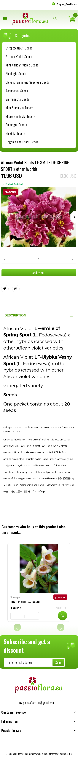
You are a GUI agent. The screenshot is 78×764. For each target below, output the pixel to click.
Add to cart (39, 273)
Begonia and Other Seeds (22, 141)
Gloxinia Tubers (15, 133)
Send (58, 662)
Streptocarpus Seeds (19, 48)
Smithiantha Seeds (18, 99)
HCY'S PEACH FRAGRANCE (25, 602)
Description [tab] (15, 315)
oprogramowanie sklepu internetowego (44, 754)
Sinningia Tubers (16, 124)
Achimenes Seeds (17, 90)
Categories (41, 35)
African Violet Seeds (19, 56)
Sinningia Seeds (16, 73)
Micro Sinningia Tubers (20, 116)
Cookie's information (15, 754)
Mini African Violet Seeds (22, 65)
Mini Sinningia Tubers (20, 107)
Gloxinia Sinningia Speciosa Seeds (28, 82)
